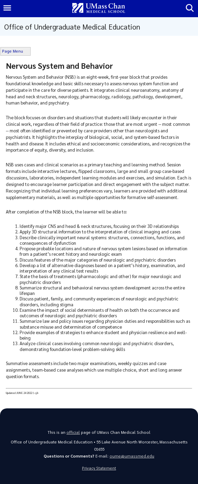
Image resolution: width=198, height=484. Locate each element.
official (73, 432)
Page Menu (12, 51)
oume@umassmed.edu (132, 456)
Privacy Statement (99, 468)
